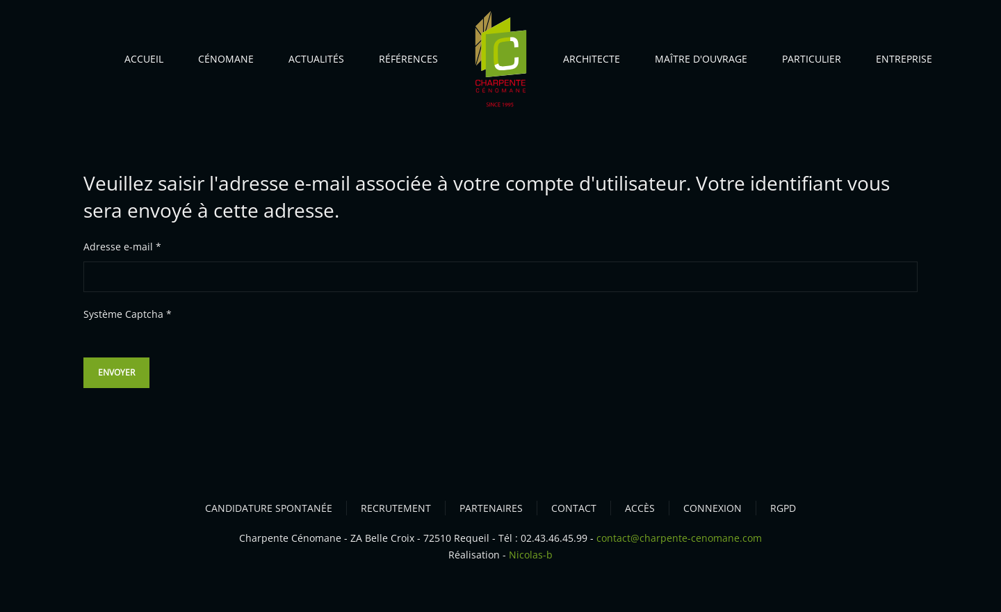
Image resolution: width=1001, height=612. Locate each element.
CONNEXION (712, 508)
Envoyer (116, 372)
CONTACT (573, 508)
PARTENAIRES (491, 508)
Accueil (143, 58)
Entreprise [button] (904, 58)
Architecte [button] (591, 58)
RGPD (783, 508)
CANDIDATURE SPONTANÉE (268, 508)
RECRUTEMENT (396, 508)
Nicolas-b (531, 554)
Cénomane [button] (226, 58)
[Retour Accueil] (500, 62)
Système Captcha (127, 314)
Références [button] (408, 58)
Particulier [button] (811, 58)
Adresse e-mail (122, 246)
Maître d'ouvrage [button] (701, 58)
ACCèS (640, 508)
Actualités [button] (316, 58)
